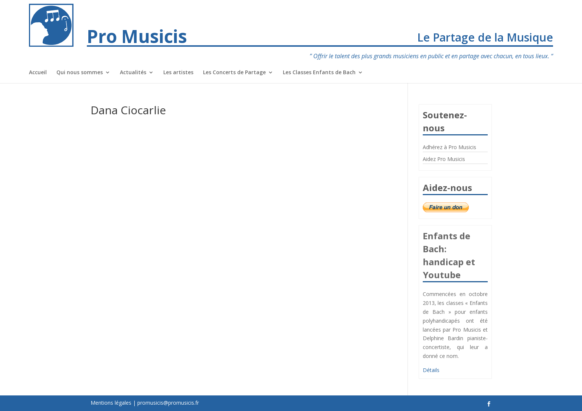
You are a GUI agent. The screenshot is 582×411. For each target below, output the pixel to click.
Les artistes (178, 73)
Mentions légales (111, 402)
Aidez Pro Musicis (444, 158)
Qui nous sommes (79, 73)
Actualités (133, 73)
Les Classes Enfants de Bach (319, 73)
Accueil (38, 73)
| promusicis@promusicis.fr (166, 402)
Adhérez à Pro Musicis (449, 147)
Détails (431, 370)
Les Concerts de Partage (234, 73)
